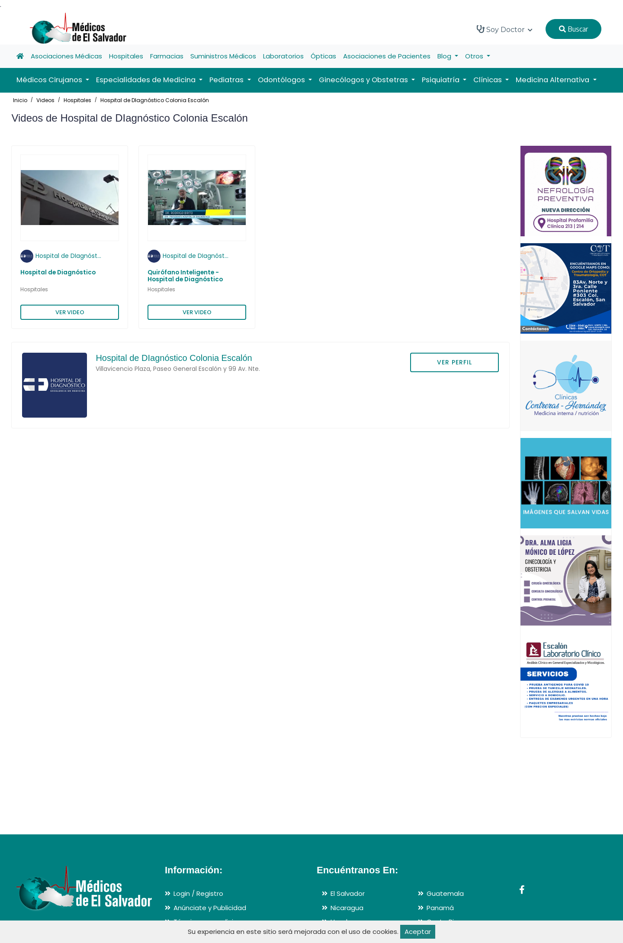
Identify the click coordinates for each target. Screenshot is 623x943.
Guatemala (445, 893)
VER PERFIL (454, 362)
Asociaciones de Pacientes (386, 56)
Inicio (20, 100)
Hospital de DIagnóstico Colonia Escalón (154, 100)
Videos (45, 100)
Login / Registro (198, 893)
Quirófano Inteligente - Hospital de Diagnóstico (185, 275)
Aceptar (418, 931)
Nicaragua (347, 907)
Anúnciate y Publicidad (209, 907)
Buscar (573, 29)
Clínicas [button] (488, 80)
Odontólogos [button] (282, 80)
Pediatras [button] (227, 80)
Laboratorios (283, 56)
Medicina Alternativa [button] (553, 80)
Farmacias (166, 56)
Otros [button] (475, 56)
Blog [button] (445, 56)
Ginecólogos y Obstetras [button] (364, 80)
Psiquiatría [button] (441, 80)
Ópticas (323, 56)
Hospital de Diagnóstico (58, 272)
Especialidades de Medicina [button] (146, 80)
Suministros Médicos (223, 56)
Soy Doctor (505, 29)
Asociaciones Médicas (66, 56)
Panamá (440, 907)
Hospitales (126, 56)
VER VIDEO (69, 312)
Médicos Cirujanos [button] (50, 80)
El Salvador (348, 893)
